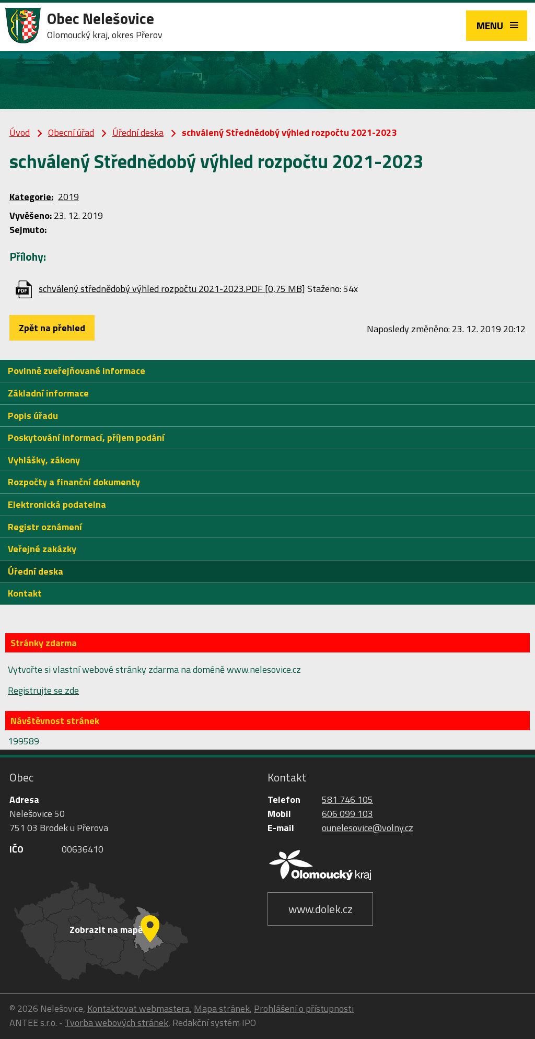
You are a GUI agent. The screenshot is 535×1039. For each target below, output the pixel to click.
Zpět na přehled (52, 328)
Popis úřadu (33, 415)
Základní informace (48, 393)
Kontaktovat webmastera (138, 1008)
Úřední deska (138, 132)
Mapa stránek (222, 1008)
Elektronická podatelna (57, 504)
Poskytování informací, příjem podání (86, 437)
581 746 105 (347, 799)
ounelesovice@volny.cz (367, 828)
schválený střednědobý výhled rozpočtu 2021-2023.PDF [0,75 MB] (172, 289)
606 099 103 (347, 814)
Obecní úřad (71, 132)
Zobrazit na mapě (106, 930)
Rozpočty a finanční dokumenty (74, 482)
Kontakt (25, 593)
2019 (68, 197)
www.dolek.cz (320, 909)
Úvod (19, 132)
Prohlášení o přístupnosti (304, 1008)
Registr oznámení (45, 527)
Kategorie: (31, 197)
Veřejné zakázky (42, 549)
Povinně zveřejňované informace (76, 371)
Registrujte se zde (43, 690)
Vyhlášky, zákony (44, 460)
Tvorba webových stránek (116, 1022)
